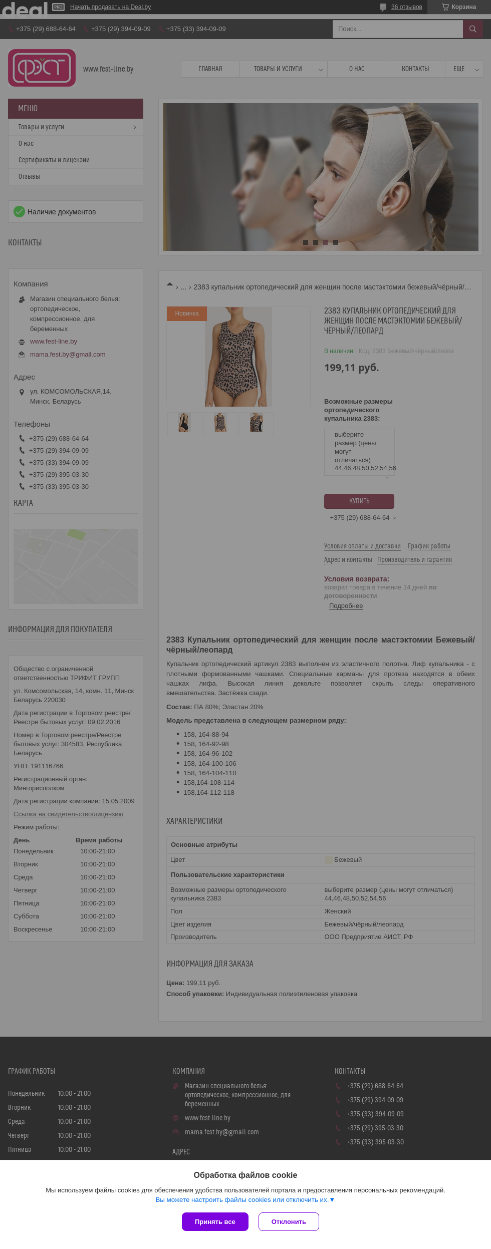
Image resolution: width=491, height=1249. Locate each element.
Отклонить (289, 1221)
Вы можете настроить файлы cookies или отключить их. (242, 1199)
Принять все (215, 1221)
